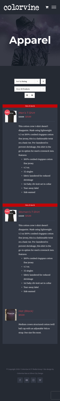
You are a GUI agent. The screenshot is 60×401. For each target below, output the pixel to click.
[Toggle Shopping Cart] (47, 7)
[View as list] (32, 95)
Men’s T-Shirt (27, 112)
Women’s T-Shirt (29, 211)
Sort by (21, 81)
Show (23, 89)
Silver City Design (36, 373)
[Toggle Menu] (54, 7)
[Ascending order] (43, 81)
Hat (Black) (26, 311)
